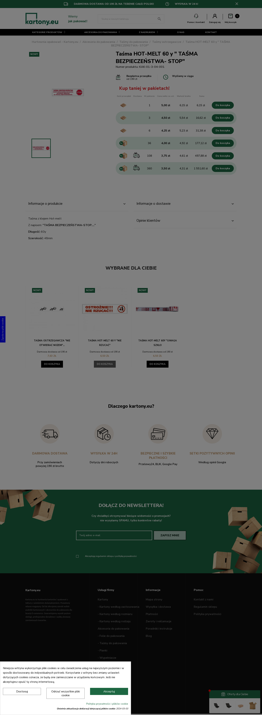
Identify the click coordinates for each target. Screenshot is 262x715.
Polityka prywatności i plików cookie (107, 704)
